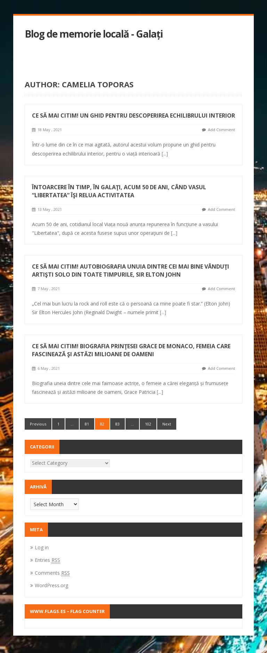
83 (117, 424)
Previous (38, 424)
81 (87, 424)
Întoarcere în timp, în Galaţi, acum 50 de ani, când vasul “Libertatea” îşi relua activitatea (119, 191)
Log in (42, 547)
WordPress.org (51, 585)
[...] (165, 153)
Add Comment (221, 129)
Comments (52, 573)
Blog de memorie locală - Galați (94, 34)
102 (148, 424)
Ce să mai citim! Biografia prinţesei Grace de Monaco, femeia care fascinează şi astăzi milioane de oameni (131, 350)
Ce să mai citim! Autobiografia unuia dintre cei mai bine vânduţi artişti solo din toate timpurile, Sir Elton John (130, 270)
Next (166, 424)
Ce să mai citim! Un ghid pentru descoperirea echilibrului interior (133, 115)
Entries (47, 560)
